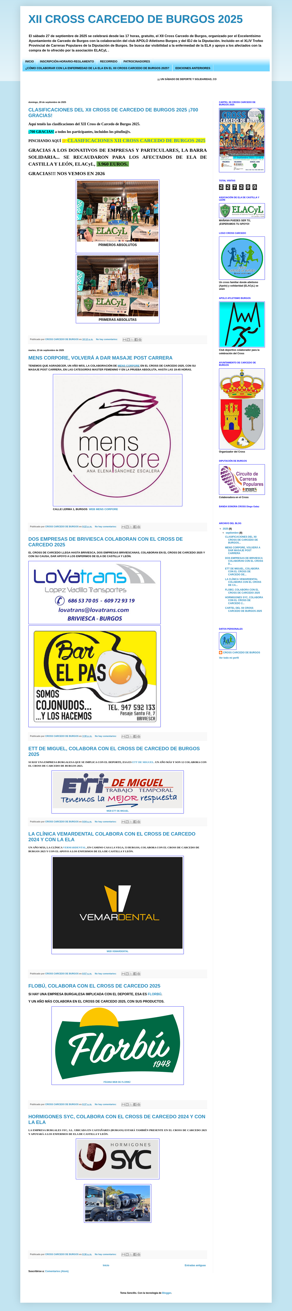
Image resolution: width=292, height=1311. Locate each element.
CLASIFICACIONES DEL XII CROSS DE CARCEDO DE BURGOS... (241, 539)
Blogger (166, 1293)
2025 (226, 528)
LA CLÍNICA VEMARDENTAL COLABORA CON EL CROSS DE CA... (243, 582)
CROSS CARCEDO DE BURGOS (241, 652)
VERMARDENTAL (74, 847)
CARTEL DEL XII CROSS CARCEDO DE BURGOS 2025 (243, 609)
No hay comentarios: (107, 339)
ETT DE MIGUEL (143, 762)
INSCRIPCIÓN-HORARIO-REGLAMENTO (67, 61)
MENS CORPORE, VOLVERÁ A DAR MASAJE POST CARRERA (100, 358)
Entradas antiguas (195, 1265)
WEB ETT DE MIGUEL (118, 811)
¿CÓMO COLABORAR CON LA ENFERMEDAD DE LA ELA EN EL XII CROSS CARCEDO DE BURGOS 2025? (97, 68)
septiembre (232, 532)
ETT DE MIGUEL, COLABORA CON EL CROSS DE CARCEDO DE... (242, 571)
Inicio (106, 1265)
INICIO (29, 61)
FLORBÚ (154, 994)
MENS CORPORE (129, 365)
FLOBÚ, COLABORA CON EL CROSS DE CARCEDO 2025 (94, 986)
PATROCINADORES (136, 61)
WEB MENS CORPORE (103, 509)
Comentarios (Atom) (57, 1271)
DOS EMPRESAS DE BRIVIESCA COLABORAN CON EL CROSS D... (244, 561)
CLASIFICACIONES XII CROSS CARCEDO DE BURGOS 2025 (136, 140)
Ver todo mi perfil (229, 657)
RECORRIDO (108, 61)
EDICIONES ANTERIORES (192, 68)
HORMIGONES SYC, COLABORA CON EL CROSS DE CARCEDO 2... (244, 600)
